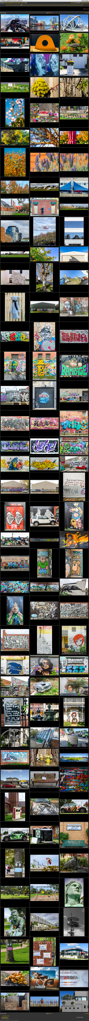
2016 (33, 5)
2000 (79, 5)
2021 (19, 5)
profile (6, 2)
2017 (30, 5)
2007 (59, 5)
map (88, 2)
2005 (65, 5)
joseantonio (5, 1017)
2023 (13, 5)
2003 (70, 5)
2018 (27, 5)
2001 (76, 5)
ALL (51, 12)
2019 (24, 5)
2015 (36, 5)
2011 (47, 5)
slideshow (83, 2)
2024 (10, 5)
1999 (82, 5)
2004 (67, 5)
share (8, 1015)
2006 (62, 5)
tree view (73, 2)
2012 (44, 5)
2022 (16, 5)
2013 (42, 5)
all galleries (10, 2)
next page (87, 12)
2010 (50, 5)
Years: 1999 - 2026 (19, 2)
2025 (7, 5)
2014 (39, 5)
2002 (73, 5)
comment (4, 1015)
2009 (53, 5)
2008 (56, 5)
